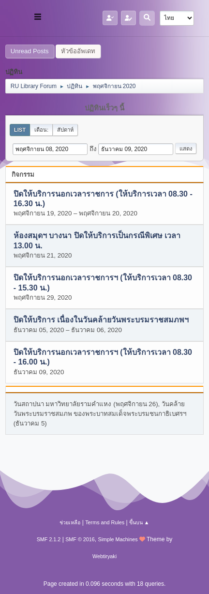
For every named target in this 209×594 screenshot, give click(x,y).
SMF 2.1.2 (49, 539)
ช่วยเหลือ (70, 522)
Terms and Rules (104, 522)
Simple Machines (118, 539)
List (20, 130)
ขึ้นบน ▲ (139, 522)
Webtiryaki (104, 556)
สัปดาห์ (65, 130)
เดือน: (41, 130)
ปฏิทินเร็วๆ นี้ (104, 108)
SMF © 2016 (80, 539)
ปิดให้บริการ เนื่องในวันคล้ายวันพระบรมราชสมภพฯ (101, 320)
